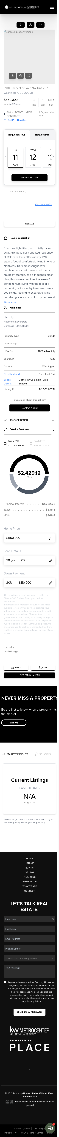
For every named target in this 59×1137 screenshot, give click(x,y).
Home (29, 858)
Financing (30, 877)
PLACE (33, 1096)
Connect (29, 891)
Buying (29, 867)
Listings (29, 863)
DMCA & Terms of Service (31, 1133)
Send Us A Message (29, 1012)
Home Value (29, 881)
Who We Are (29, 886)
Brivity (27, 1128)
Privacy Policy (34, 1001)
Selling (29, 872)
